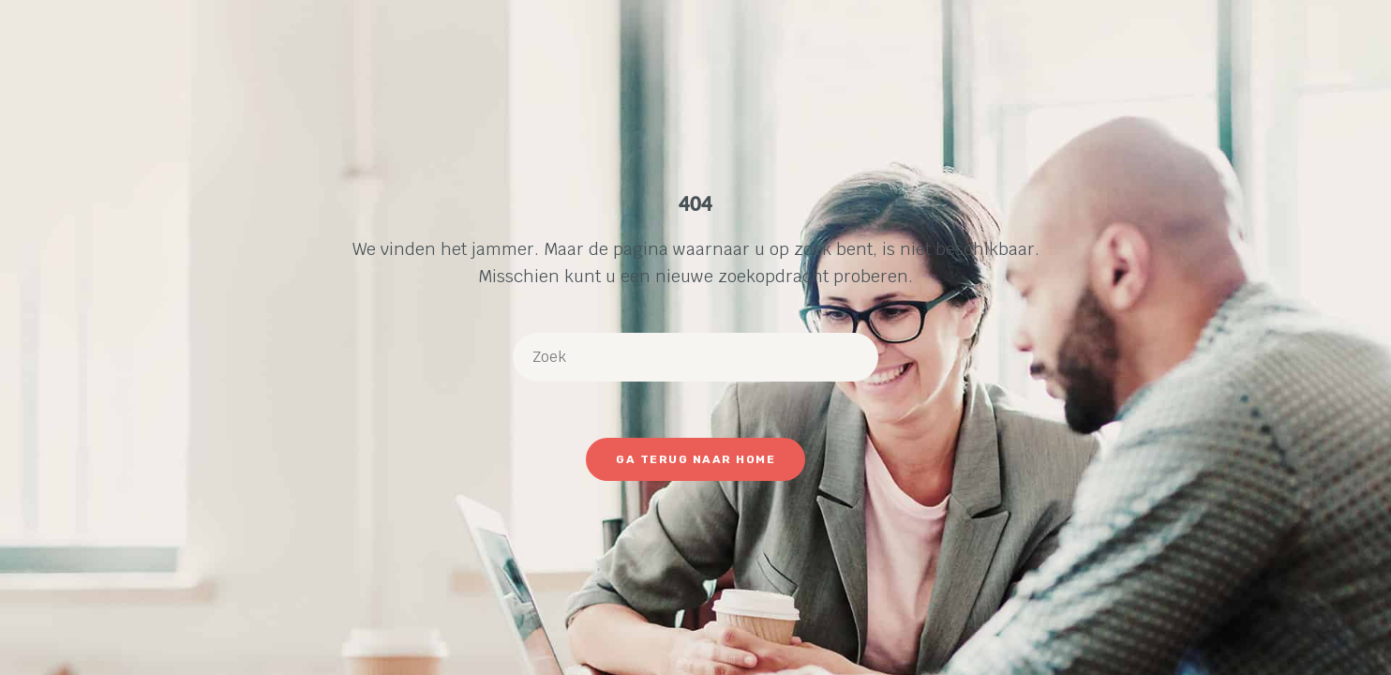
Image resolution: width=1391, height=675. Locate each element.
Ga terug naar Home (695, 459)
